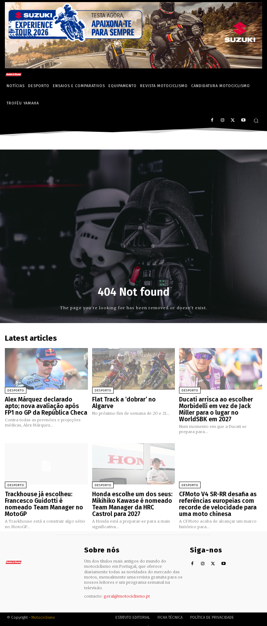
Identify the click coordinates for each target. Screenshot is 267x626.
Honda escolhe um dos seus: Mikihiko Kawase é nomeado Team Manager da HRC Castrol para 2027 (129, 499)
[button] (256, 120)
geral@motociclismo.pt (127, 588)
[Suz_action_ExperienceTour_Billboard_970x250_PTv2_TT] (133, 66)
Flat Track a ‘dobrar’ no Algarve (131, 399)
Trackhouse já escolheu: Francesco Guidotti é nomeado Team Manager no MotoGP (43, 496)
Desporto (15, 390)
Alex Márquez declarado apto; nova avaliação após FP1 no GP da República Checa (44, 405)
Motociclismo (43, 610)
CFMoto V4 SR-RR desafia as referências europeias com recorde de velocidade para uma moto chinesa (219, 499)
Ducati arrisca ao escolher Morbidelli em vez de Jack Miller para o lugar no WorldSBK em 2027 (218, 408)
